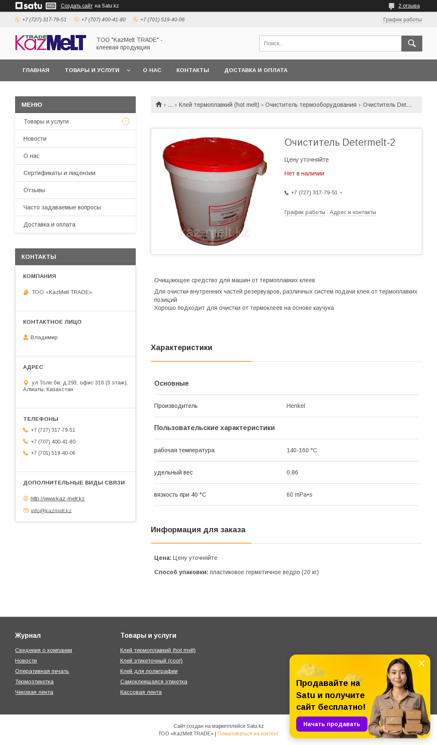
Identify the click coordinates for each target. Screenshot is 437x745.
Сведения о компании (43, 650)
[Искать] (411, 44)
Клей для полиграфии (149, 671)
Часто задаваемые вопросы (62, 207)
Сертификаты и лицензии (59, 173)
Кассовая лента (141, 692)
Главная (36, 70)
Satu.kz (255, 726)
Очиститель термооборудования (311, 104)
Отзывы (34, 190)
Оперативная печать (42, 671)
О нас (152, 70)
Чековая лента (34, 692)
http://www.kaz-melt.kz (58, 498)
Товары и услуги (92, 70)
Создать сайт (77, 6)
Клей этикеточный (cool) (151, 660)
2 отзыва (409, 6)
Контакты (192, 70)
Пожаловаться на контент (248, 734)
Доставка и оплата (255, 70)
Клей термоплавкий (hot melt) (219, 104)
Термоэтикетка (34, 681)
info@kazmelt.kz (51, 510)
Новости (35, 138)
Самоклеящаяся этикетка (153, 681)
